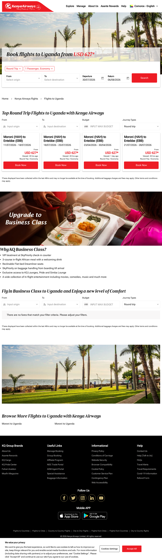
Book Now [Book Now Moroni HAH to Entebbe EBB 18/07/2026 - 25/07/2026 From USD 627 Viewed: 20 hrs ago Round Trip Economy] (60, 165)
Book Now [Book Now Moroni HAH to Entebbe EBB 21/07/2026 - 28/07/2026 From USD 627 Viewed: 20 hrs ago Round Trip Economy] (141, 165)
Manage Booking (55, 451)
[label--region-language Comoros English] (144, 6)
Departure (87, 76)
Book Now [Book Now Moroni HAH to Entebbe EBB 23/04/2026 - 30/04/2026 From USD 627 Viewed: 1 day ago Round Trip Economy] (101, 165)
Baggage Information (57, 478)
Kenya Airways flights (26, 98)
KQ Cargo (6, 460)
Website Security (99, 460)
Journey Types (129, 120)
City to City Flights (80, 531)
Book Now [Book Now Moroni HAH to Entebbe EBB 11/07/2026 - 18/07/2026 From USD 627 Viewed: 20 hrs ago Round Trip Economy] (20, 165)
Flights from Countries (118, 531)
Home (5, 98)
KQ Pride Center (9, 464)
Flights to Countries (21, 531)
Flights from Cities (99, 531)
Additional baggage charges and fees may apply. (115, 178)
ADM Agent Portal (55, 469)
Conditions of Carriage (102, 455)
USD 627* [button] (84, 54)
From (8, 76)
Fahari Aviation (9, 469)
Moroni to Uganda (12, 423)
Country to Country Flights (59, 531)
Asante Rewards (110, 6)
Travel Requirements (146, 469)
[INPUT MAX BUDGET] (103, 126)
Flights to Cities (38, 531)
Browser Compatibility (102, 464)
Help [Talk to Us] (144, 455)
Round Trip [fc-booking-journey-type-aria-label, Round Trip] (12, 68)
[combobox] (21, 80)
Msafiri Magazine (10, 473)
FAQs (139, 460)
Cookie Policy (98, 469)
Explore (70, 6)
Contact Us (142, 451)
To (45, 76)
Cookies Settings (109, 548)
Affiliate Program (55, 460)
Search (144, 77)
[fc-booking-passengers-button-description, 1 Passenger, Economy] (37, 69)
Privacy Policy (98, 451)
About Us (93, 6)
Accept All (132, 548)
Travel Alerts (142, 464)
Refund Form (143, 478)
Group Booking (54, 455)
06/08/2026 (114, 79)
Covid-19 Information (147, 473)
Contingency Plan (100, 478)
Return (111, 76)
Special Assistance (56, 473)
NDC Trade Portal (55, 464)
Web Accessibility (100, 482)
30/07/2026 (88, 79)
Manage (81, 6)
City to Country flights (140, 531)
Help (123, 6)
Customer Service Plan (102, 473)
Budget (85, 120)
